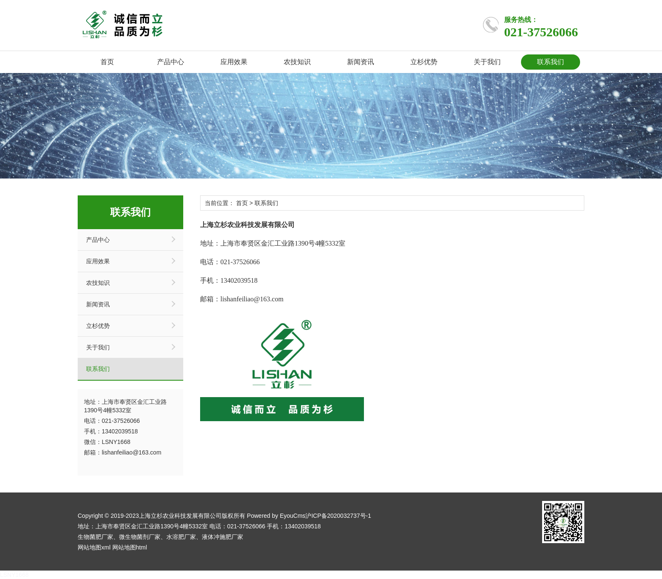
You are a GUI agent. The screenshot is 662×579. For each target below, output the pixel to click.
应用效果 (233, 61)
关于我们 (487, 61)
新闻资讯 (360, 61)
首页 (107, 61)
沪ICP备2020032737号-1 (338, 515)
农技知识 (297, 61)
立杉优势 (423, 61)
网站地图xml (94, 547)
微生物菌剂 (134, 536)
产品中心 (170, 61)
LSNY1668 (14, 574)
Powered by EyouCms (275, 515)
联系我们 (550, 61)
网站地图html (129, 547)
